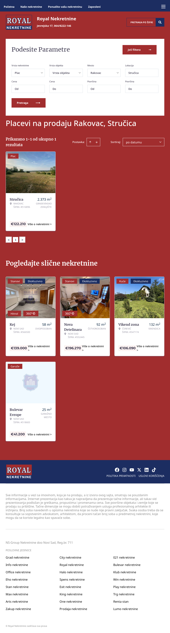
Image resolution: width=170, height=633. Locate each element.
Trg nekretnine (123, 594)
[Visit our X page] (139, 469)
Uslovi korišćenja (151, 475)
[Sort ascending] (90, 141)
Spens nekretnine (72, 579)
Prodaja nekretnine (73, 608)
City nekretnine (70, 557)
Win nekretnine (124, 579)
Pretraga (28, 102)
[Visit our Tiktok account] (154, 469)
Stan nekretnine (17, 586)
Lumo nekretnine (125, 608)
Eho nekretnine (17, 579)
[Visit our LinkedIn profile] (146, 469)
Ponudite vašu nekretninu (65, 6)
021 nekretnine (124, 557)
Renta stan (121, 601)
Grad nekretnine (17, 557)
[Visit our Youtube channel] (132, 469)
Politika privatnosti (121, 475)
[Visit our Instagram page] (124, 469)
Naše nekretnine (31, 6)
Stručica (133, 72)
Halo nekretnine (71, 572)
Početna (9, 6)
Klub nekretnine (124, 572)
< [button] (9, 239)
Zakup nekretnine (18, 608)
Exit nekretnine (70, 586)
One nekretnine (71, 601)
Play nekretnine (124, 586)
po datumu (134, 142)
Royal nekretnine (72, 564)
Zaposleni (94, 6)
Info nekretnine (17, 564)
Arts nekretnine (17, 601)
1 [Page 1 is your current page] (15, 239)
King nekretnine (71, 594)
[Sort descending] (96, 141)
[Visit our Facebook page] (117, 469)
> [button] (22, 239)
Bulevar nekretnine (127, 564)
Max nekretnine (17, 594)
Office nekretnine (18, 572)
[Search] (160, 22)
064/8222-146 (62, 26)
